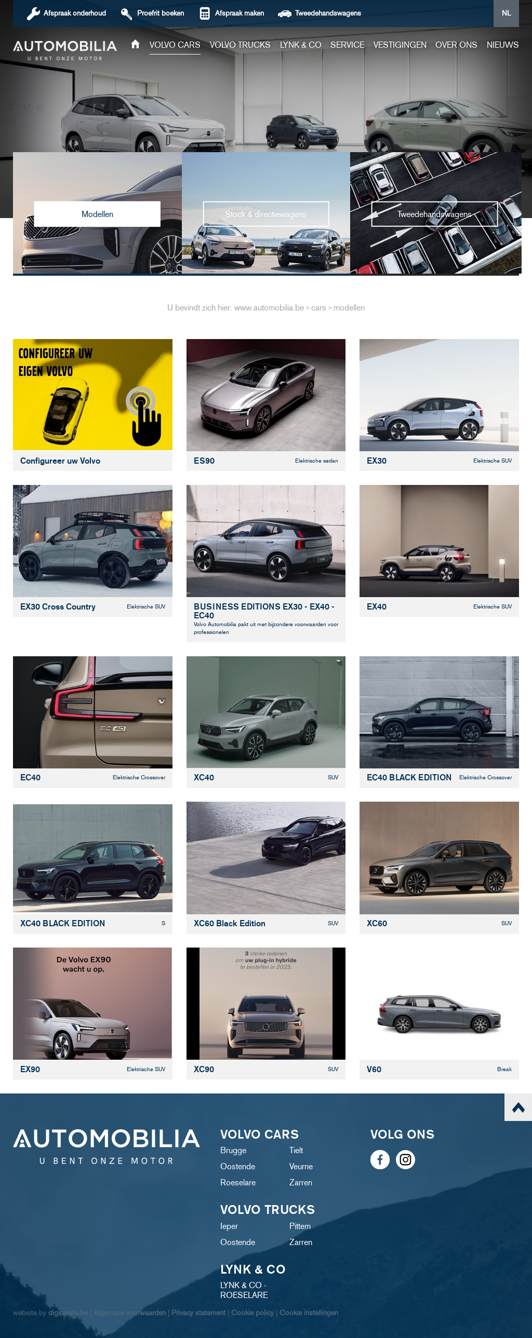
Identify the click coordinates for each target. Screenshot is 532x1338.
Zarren (300, 1182)
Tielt (296, 1150)
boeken (160, 13)
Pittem (300, 1226)
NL (506, 13)
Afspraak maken (239, 13)
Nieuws (503, 45)
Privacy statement (198, 1312)
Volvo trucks (240, 45)
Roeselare (238, 1182)
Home (135, 44)
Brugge (233, 1150)
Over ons (456, 45)
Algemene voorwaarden (130, 1312)
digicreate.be (68, 1312)
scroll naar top (518, 1107)
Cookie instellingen (309, 1312)
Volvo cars (175, 45)
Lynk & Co (301, 45)
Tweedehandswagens (328, 13)
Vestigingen (400, 45)
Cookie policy (252, 1312)
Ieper (229, 1226)
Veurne (301, 1166)
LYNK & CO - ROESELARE (244, 1290)
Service (347, 45)
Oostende (237, 1166)
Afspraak (75, 13)
